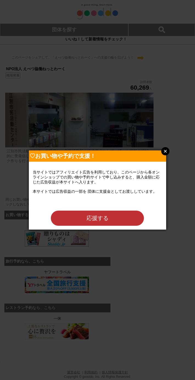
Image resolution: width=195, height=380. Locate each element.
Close (165, 151)
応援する (97, 218)
